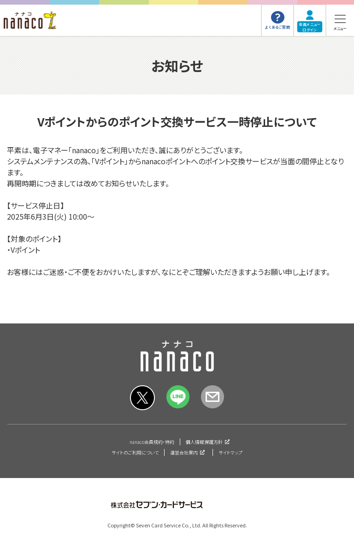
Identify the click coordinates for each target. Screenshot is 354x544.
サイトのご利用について (135, 452)
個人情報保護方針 (204, 441)
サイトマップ (230, 452)
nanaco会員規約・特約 (152, 441)
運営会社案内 (184, 452)
